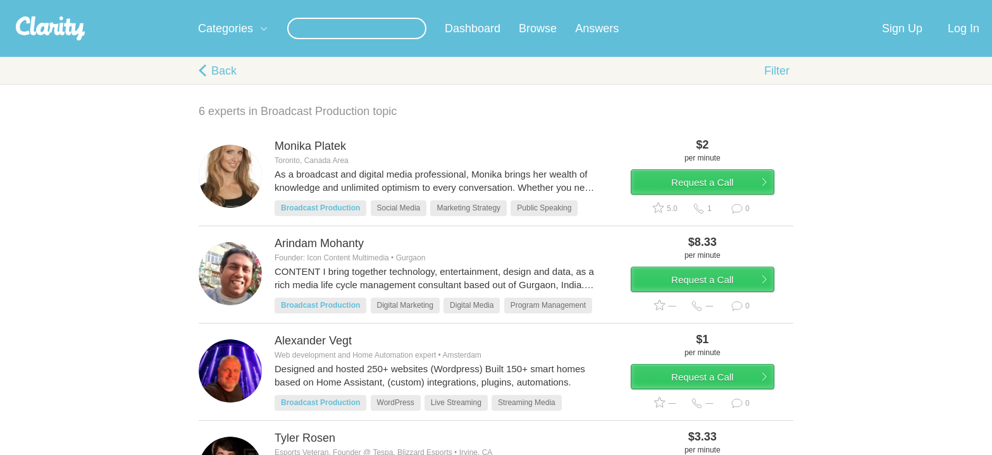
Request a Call (719, 204)
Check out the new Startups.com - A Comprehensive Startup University (648, 8)
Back (224, 86)
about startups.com (831, 8)
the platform (179, 7)
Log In (963, 43)
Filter (777, 86)
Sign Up (902, 43)
